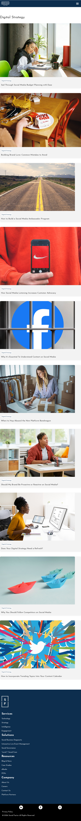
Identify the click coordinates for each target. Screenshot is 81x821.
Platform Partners (9, 795)
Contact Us (6, 791)
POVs (4, 773)
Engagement (6, 731)
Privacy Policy (7, 812)
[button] (77, 4)
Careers (4, 786)
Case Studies (7, 765)
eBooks (4, 769)
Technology (6, 719)
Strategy (5, 723)
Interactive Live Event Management (16, 744)
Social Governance (9, 748)
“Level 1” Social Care (9, 752)
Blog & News (7, 761)
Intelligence (6, 727)
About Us (5, 782)
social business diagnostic (12, 740)
